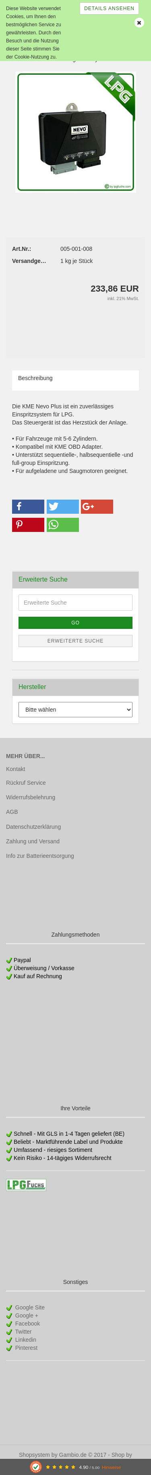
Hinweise (111, 1467)
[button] (28, 507)
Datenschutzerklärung (33, 827)
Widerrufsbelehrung (30, 797)
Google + (26, 1315)
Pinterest (25, 1348)
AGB (12, 812)
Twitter (23, 1331)
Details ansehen (109, 8)
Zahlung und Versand (33, 841)
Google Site (29, 1307)
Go (75, 623)
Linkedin (25, 1339)
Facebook (27, 1323)
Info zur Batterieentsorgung (40, 856)
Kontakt (15, 769)
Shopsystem (34, 1455)
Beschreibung (35, 378)
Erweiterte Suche (76, 641)
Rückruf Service (26, 783)
